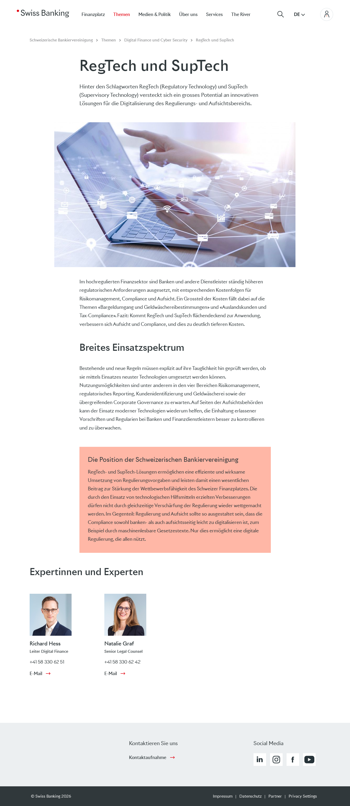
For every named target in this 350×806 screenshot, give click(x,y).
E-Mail (36, 673)
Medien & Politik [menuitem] (154, 14)
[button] (260, 759)
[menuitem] (245, 14)
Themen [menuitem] (121, 14)
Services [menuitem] (214, 14)
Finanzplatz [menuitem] (93, 14)
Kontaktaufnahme (147, 757)
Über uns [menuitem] (188, 14)
